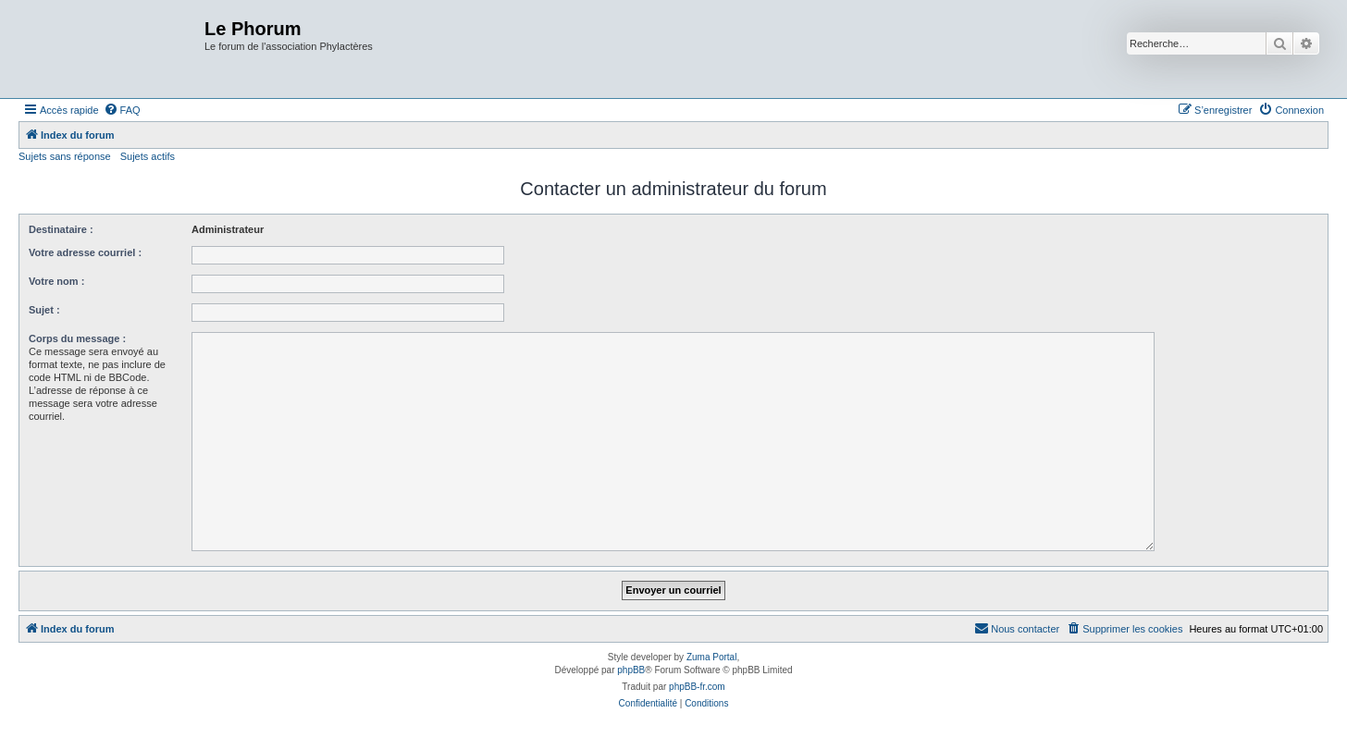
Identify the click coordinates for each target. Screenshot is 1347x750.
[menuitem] (122, 110)
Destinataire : (61, 229)
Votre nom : (56, 281)
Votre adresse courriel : (85, 252)
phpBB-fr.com (697, 687)
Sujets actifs (147, 156)
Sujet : (44, 309)
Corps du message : (77, 338)
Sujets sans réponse (65, 156)
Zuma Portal (711, 657)
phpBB (631, 670)
